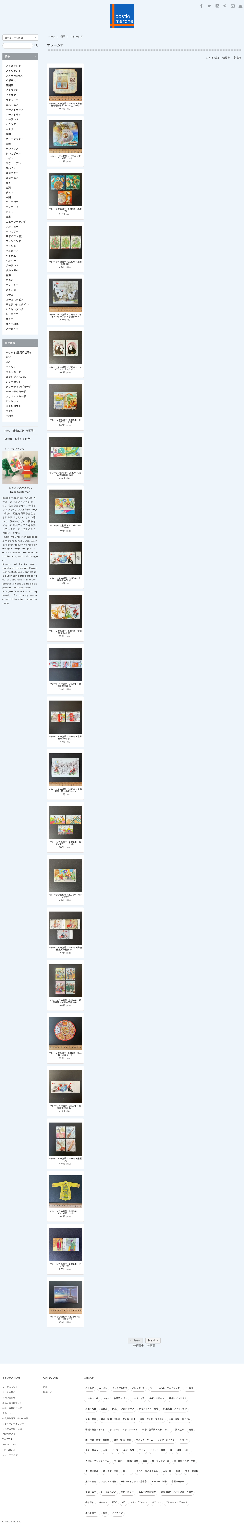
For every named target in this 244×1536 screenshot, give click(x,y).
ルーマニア (12, 314)
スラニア (89, 1388)
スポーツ (184, 1440)
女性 (105, 1450)
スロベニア (12, 177)
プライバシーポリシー (13, 1423)
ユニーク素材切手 (147, 1492)
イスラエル (12, 90)
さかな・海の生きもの (147, 1471)
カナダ (9, 129)
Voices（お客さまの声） (18, 438)
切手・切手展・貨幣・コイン (156, 1429)
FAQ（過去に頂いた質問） (20, 430)
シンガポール (13, 153)
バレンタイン (138, 1388)
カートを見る (8, 1392)
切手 (62, 36)
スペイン (11, 168)
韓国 (8, 134)
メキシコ (11, 289)
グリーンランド (15, 138)
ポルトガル (12, 270)
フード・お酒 (138, 1398)
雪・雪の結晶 (91, 1471)
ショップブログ (9, 1455)
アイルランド (13, 70)
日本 (8, 216)
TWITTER (7, 1439)
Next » (153, 1340)
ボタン (9, 410)
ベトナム (11, 255)
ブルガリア (12, 250)
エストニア (12, 104)
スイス (9, 158)
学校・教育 (128, 1450)
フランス (11, 246)
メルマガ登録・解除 (12, 1429)
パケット (103, 1502)
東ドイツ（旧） (15, 236)
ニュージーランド (16, 221)
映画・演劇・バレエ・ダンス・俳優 (118, 1419)
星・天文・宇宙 (110, 1471)
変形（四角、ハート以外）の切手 (177, 1492)
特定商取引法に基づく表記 (15, 1418)
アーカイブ (12, 328)
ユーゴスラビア (15, 299)
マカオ (9, 280)
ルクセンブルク (15, 309)
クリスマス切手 (119, 1388)
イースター (190, 1388)
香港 (8, 275)
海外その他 (12, 323)
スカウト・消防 (108, 1481)
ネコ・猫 (167, 1471)
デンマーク (12, 207)
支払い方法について (12, 1402)
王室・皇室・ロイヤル (179, 1419)
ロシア (9, 319)
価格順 (226, 57)
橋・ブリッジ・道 (160, 1461)
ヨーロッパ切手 (159, 1481)
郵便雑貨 (20, 342)
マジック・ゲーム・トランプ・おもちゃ (155, 1440)
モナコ (9, 294)
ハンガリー (12, 231)
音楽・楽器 (90, 1419)
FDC (8, 357)
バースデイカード (16, 391)
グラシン (11, 367)
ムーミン (103, 1388)
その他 (9, 415)
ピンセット (12, 401)
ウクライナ (12, 99)
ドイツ (9, 211)
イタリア (11, 95)
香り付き (89, 1502)
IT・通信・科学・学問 (184, 1461)
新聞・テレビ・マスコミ (152, 1419)
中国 (8, 197)
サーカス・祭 (91, 1398)
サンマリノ (12, 148)
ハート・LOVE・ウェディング (165, 1388)
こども (115, 1450)
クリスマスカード (16, 396)
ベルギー (11, 260)
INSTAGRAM (9, 1444)
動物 (178, 1471)
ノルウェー (12, 226)
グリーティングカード (18, 386)
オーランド (12, 119)
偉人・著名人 (91, 1450)
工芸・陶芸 (90, 1408)
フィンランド (13, 241)
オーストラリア (15, 109)
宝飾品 (104, 1408)
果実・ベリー (183, 1450)
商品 (114, 1408)
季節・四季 (90, 1492)
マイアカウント (9, 1387)
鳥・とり (127, 1471)
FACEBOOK (8, 1434)
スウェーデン (13, 163)
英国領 (9, 85)
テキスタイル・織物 (148, 1408)
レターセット (13, 381)
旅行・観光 (90, 1481)
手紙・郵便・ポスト (95, 1429)
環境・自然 (132, 1461)
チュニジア (12, 202)
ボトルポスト (13, 406)
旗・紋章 (179, 1429)
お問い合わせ (8, 1397)
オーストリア (13, 114)
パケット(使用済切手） (19, 352)
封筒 (105, 1512)
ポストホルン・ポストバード (124, 1429)
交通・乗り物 (191, 1471)
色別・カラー (127, 1492)
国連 (8, 143)
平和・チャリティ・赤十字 (134, 1481)
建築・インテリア (177, 1398)
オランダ (11, 124)
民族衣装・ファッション (175, 1408)
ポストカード (13, 372)
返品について (8, 1413)
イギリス (11, 80)
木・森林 (118, 1461)
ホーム (52, 36)
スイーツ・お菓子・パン (115, 1398)
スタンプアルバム (16, 376)
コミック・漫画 (157, 1450)
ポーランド (12, 265)
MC (8, 362)
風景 (145, 1461)
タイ (8, 182)
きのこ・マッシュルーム (97, 1461)
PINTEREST (8, 1450)
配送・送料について (12, 1408)
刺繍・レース (127, 1408)
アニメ (142, 1450)
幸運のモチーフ (178, 1481)
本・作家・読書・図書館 (97, 1440)
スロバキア (12, 172)
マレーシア (76, 36)
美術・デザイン (156, 1398)
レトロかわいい (108, 1492)
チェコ (9, 192)
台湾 (8, 187)
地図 (191, 1429)
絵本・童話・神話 (122, 1440)
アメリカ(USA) (14, 75)
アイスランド (13, 65)
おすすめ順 (212, 57)
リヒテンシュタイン (17, 304)
